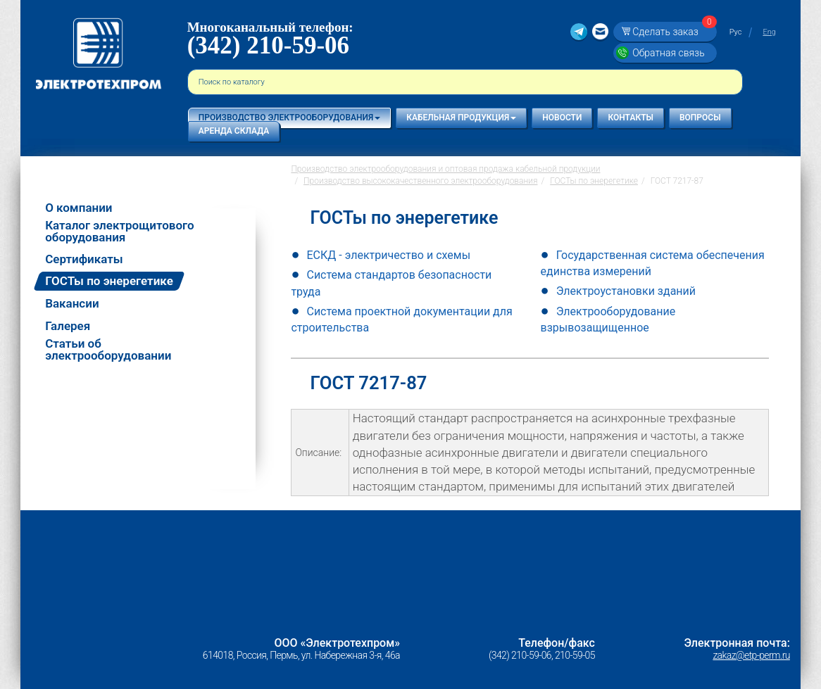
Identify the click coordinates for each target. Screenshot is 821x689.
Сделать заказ (672, 31)
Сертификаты (84, 259)
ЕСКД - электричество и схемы (388, 255)
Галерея (67, 326)
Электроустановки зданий (626, 291)
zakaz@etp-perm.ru (751, 655)
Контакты (630, 117)
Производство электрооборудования (289, 117)
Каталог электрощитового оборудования (119, 232)
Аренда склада (234, 131)
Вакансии (72, 304)
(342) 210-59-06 (268, 45)
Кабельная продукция (461, 117)
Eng (769, 32)
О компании (78, 208)
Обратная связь (668, 52)
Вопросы (700, 117)
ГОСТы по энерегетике (109, 281)
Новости (562, 117)
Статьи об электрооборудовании (108, 350)
